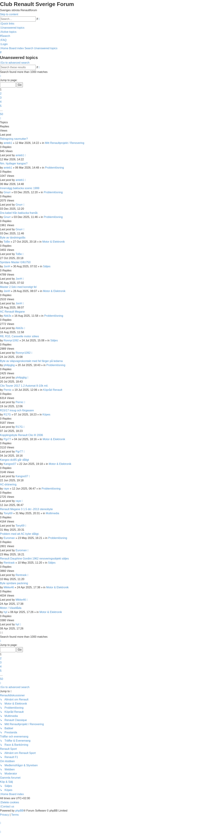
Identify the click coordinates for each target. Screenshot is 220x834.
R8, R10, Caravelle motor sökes (19, 336)
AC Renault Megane (12, 311)
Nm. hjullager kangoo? (14, 163)
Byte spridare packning (14, 583)
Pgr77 (7, 439)
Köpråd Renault (52, 389)
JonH (7, 266)
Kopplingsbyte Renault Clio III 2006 (21, 435)
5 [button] (1, 105)
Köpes (46, 414)
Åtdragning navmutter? (14, 138)
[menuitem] (12, 27)
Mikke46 (9, 587)
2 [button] (1, 93)
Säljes (47, 266)
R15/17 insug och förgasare (17, 410)
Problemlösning (54, 167)
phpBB (19, 810)
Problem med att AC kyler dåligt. (19, 533)
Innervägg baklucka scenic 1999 (19, 188)
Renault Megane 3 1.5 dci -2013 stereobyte (26, 509)
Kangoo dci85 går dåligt (14, 459)
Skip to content (9, 14)
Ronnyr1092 (11, 340)
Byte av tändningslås (12, 237)
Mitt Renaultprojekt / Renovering (64, 142)
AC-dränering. (8, 484)
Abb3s (7, 315)
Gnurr (7, 192)
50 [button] (1, 114)
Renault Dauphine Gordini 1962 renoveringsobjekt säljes (34, 558)
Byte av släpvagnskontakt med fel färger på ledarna (31, 361)
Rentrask (9, 562)
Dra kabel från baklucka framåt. (19, 212)
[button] (0, 76)
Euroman (9, 538)
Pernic (7, 389)
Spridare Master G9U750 (15, 262)
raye (6, 488)
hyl (5, 612)
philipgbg (9, 365)
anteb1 (8, 142)
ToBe (7, 241)
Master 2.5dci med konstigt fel (18, 286)
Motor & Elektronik (53, 241)
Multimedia (52, 513)
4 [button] (1, 101)
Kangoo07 (10, 463)
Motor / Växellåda (10, 607)
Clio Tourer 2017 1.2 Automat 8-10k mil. (24, 385)
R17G (7, 414)
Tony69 (8, 513)
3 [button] (1, 97)
